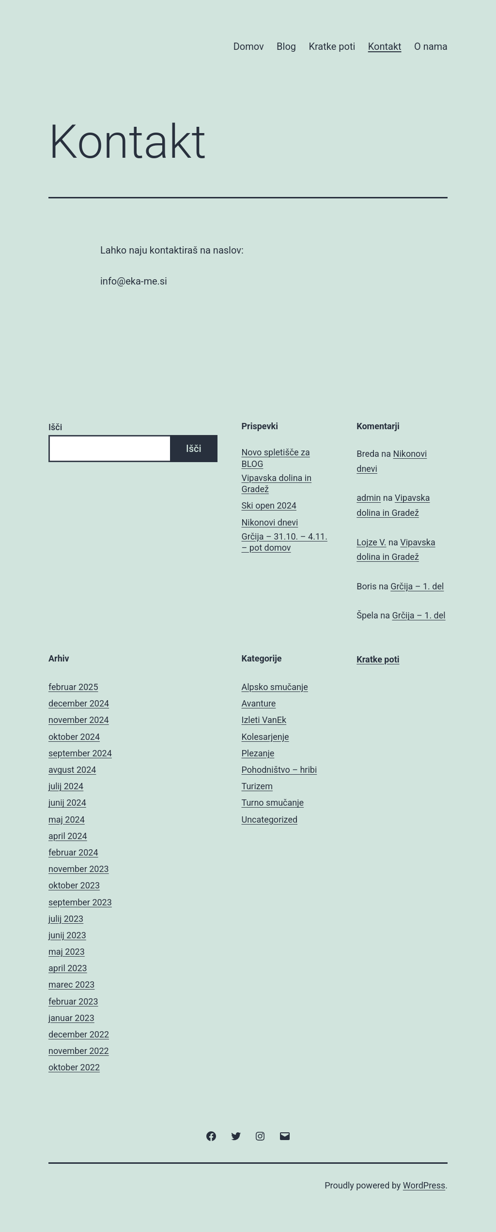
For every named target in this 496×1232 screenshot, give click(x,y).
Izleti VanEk (264, 720)
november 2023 (78, 869)
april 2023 (67, 968)
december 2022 (78, 1034)
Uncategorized (270, 819)
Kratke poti (332, 46)
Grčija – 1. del (417, 586)
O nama (431, 46)
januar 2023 (71, 1018)
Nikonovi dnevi (270, 522)
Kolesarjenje (265, 737)
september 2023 (80, 902)
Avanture (259, 703)
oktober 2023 (74, 885)
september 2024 (80, 753)
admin (368, 498)
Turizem (257, 786)
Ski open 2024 (269, 505)
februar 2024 (73, 852)
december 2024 (78, 703)
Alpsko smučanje (275, 687)
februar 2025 (73, 687)
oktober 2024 (74, 737)
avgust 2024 (72, 770)
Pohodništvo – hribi (279, 770)
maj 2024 (66, 819)
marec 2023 (71, 984)
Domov (248, 46)
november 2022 (78, 1051)
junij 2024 (67, 802)
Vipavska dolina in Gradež (277, 483)
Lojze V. (371, 542)
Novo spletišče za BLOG (276, 457)
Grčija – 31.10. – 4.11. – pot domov (284, 542)
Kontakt (385, 46)
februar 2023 (73, 1001)
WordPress (424, 1185)
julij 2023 (65, 919)
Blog (286, 46)
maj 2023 (66, 952)
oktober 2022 (74, 1067)
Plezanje (258, 753)
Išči (55, 427)
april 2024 (67, 836)
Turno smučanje (273, 802)
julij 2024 (65, 786)
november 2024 (78, 720)
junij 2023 (67, 935)
